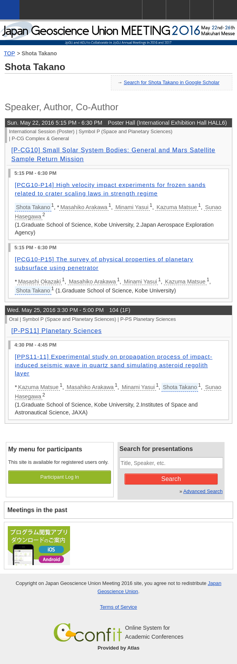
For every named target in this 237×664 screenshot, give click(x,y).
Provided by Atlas (119, 648)
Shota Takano (39, 53)
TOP (9, 53)
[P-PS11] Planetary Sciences (56, 331)
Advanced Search (203, 491)
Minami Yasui (132, 207)
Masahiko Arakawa (83, 207)
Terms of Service (118, 607)
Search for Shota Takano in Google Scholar (171, 82)
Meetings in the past (37, 510)
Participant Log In (59, 477)
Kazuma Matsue (176, 207)
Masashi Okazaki (39, 281)
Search (171, 479)
